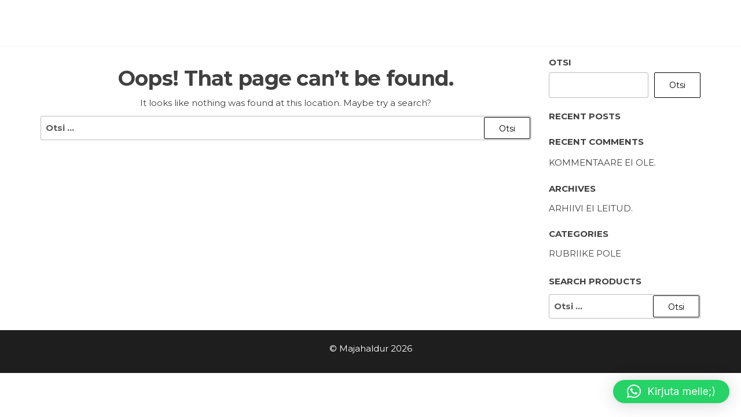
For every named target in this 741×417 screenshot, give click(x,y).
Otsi (560, 62)
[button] (671, 391)
